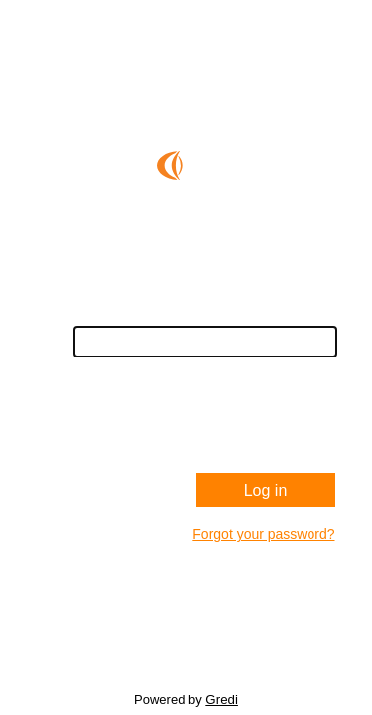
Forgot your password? (263, 534)
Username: (301, 315)
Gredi (221, 699)
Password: (303, 380)
